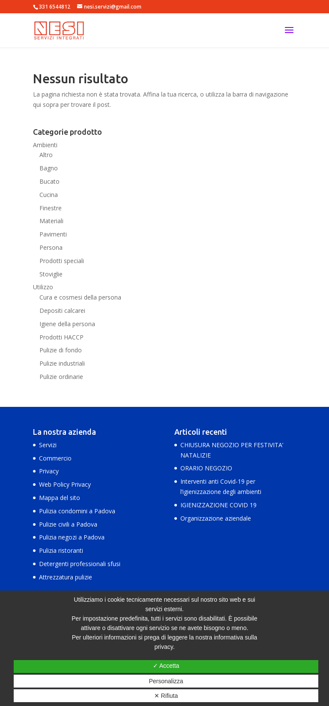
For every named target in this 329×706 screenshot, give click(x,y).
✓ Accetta (166, 665)
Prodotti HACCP (61, 337)
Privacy (49, 471)
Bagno (48, 168)
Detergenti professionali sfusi (79, 564)
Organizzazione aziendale (215, 518)
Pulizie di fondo (60, 350)
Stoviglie (51, 274)
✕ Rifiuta (166, 695)
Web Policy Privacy (65, 484)
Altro (46, 155)
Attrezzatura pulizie (65, 577)
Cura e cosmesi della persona (80, 297)
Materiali (51, 221)
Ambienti (45, 145)
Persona (51, 247)
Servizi (48, 445)
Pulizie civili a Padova (68, 524)
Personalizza (166, 681)
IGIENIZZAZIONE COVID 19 (218, 505)
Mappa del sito (59, 498)
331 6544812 (54, 6)
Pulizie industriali (62, 363)
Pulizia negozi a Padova (72, 537)
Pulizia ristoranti (61, 550)
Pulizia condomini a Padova (77, 511)
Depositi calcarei (62, 310)
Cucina (48, 195)
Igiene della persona (67, 324)
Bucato (49, 181)
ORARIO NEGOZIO (206, 468)
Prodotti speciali (61, 261)
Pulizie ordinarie (61, 377)
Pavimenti (53, 234)
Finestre (50, 208)
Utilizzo (43, 287)
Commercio (55, 458)
